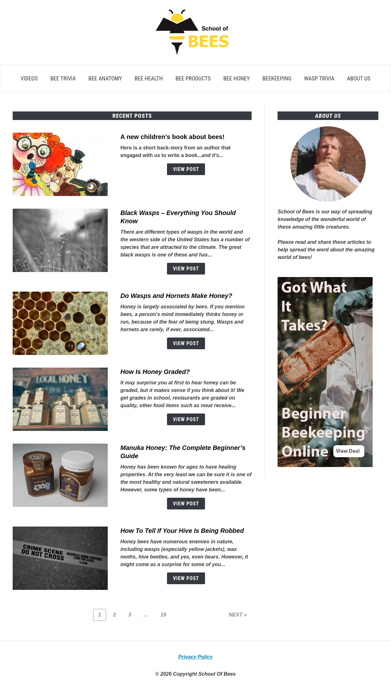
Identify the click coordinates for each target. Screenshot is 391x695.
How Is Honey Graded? (155, 371)
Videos (29, 78)
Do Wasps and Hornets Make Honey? (176, 295)
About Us (358, 78)
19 (165, 614)
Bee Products (193, 78)
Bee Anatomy (105, 78)
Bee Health (149, 78)
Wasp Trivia (319, 78)
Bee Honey (236, 78)
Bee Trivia (63, 78)
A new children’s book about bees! (172, 136)
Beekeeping (277, 78)
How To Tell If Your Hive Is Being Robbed (182, 530)
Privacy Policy (195, 657)
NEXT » (238, 614)
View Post (186, 169)
